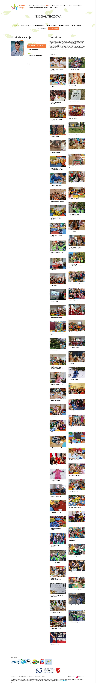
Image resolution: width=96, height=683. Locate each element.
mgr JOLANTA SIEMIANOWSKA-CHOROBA (35, 46)
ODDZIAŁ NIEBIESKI (76, 25)
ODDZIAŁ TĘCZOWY (53, 28)
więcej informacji (63, 680)
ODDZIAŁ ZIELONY (42, 28)
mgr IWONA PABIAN (33, 49)
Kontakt (55, 7)
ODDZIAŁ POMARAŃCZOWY (37, 25)
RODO (43, 676)
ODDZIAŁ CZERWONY (51, 25)
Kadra (51, 7)
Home (30, 5)
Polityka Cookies (38, 676)
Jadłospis (42, 5)
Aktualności (36, 5)
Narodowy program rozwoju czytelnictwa (38, 7)
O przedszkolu (55, 5)
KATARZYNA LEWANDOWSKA (35, 55)
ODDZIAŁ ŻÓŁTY (25, 25)
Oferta (70, 5)
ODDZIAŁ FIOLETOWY (64, 25)
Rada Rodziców (63, 5)
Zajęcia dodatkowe (77, 5)
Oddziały (48, 5)
